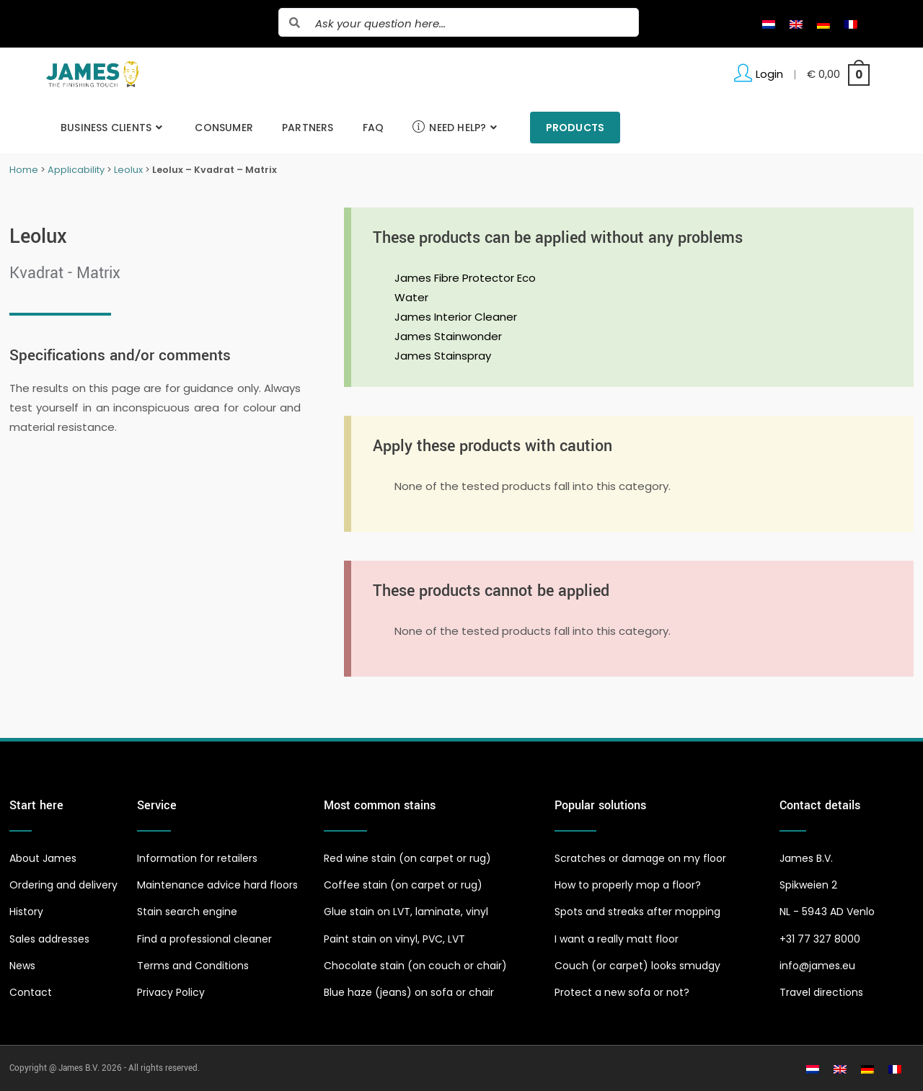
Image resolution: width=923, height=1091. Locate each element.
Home (23, 170)
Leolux (128, 170)
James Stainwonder (448, 336)
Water (411, 297)
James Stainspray (442, 355)
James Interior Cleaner (455, 316)
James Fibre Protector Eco (465, 277)
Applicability (76, 170)
